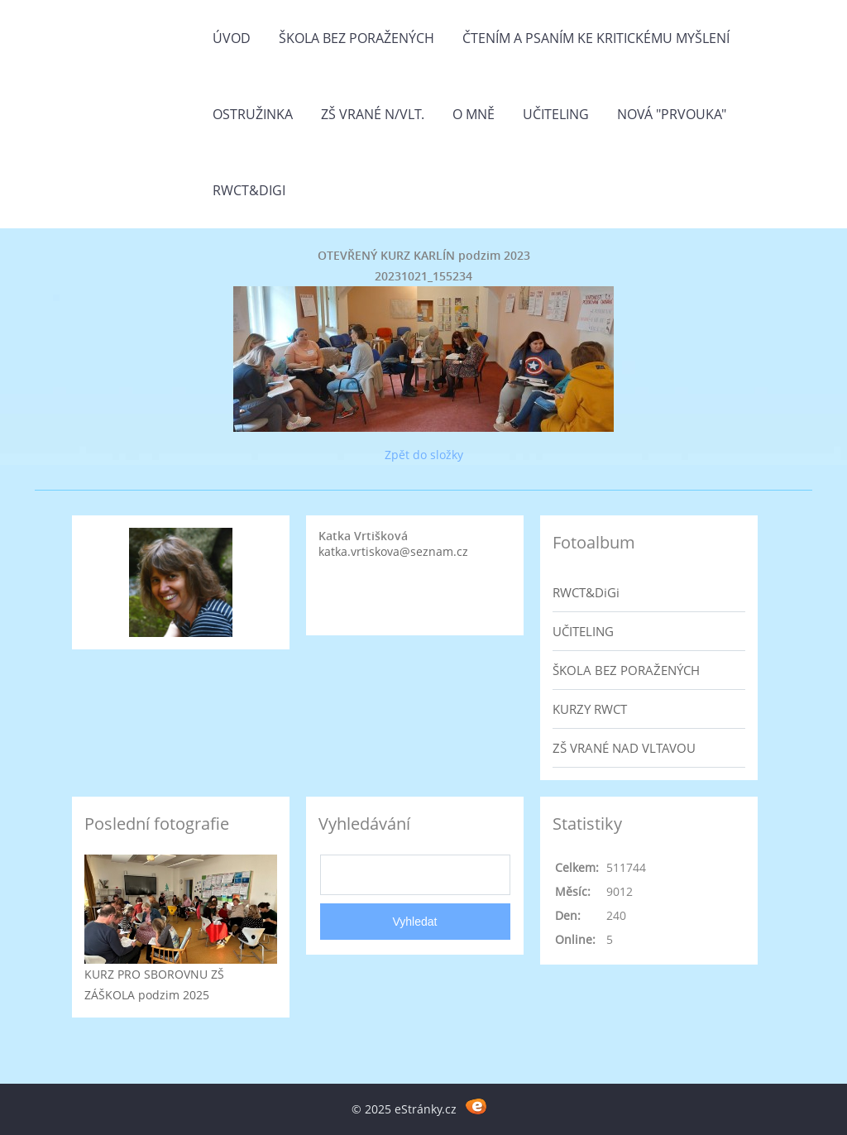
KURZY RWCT (590, 709)
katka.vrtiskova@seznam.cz (393, 551)
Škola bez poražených (356, 38)
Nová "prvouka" (671, 114)
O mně (473, 114)
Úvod (232, 38)
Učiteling (556, 114)
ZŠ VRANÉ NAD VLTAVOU (624, 748)
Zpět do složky (424, 454)
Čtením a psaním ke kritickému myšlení (596, 38)
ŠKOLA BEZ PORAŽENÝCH (626, 670)
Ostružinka (253, 114)
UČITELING (583, 631)
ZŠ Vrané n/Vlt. (372, 114)
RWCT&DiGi (249, 190)
